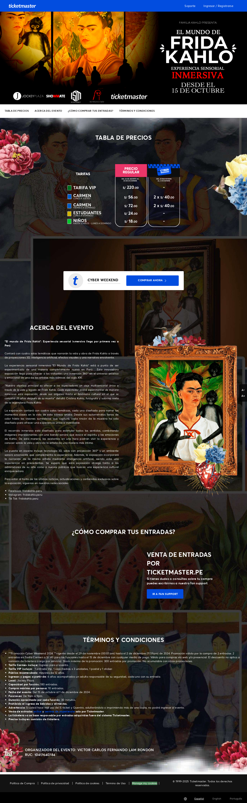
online (37, 711)
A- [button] (243, 390)
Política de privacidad (55, 783)
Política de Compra (22, 783)
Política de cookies (87, 783)
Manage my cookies (144, 783)
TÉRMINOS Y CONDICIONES (137, 110)
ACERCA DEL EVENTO (48, 110)
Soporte (190, 6)
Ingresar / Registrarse (218, 6)
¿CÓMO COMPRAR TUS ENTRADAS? (90, 110)
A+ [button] (243, 396)
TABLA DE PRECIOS (17, 110)
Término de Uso (116, 783)
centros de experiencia (60, 711)
